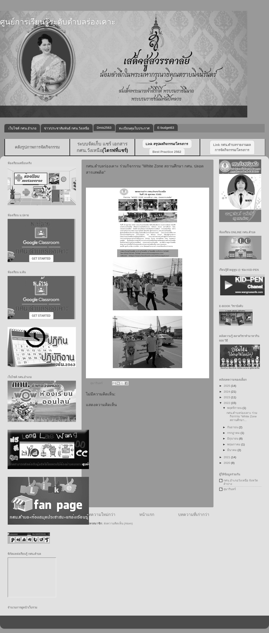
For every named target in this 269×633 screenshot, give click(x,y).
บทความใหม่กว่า (100, 514)
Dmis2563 (104, 127)
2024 (227, 391)
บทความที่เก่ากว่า (193, 514)
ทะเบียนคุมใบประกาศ (134, 128)
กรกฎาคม (234, 433)
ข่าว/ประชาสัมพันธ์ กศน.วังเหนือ (66, 128)
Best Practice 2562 (167, 152)
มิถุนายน (233, 438)
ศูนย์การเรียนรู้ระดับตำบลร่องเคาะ (57, 21)
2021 (227, 457)
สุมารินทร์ (229, 489)
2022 (227, 403)
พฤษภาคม (234, 444)
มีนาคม (232, 450)
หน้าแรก (146, 514)
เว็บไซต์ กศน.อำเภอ (22, 128)
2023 (227, 397)
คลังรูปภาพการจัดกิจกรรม (37, 147)
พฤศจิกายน (235, 408)
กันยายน (233, 427)
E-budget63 (165, 127)
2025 (227, 385)
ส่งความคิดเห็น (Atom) (118, 523)
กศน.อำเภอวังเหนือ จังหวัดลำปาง (240, 482)
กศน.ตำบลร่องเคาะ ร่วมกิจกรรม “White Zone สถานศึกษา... (242, 416)
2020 (227, 462)
